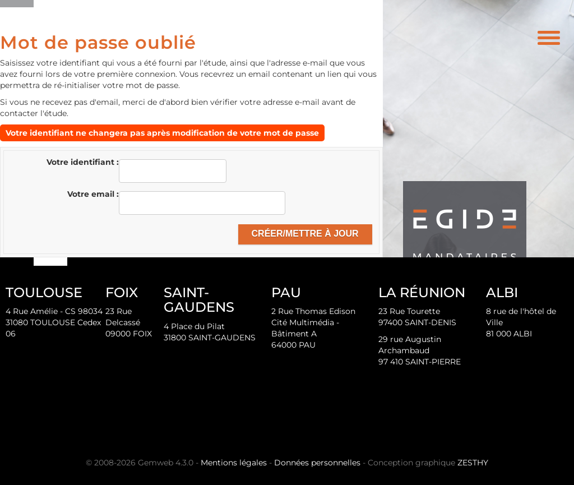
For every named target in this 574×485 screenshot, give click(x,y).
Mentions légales (234, 463)
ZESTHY (472, 463)
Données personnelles (317, 463)
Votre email (92, 194)
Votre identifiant (82, 162)
